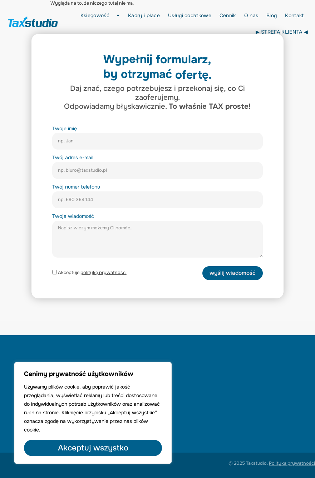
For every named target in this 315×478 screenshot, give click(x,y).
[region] (93, 413)
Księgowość (100, 15)
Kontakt (294, 15)
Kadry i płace (144, 15)
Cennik (228, 15)
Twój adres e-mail (72, 157)
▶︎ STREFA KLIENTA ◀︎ (282, 32)
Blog (271, 15)
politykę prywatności (103, 272)
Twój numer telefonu (76, 187)
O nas (251, 15)
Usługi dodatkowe (189, 15)
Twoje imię (64, 128)
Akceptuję (92, 272)
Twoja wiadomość (73, 216)
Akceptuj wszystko (93, 448)
